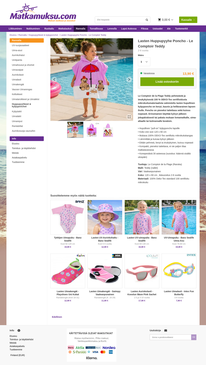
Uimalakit (16, 116)
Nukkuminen (33, 28)
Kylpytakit (17, 111)
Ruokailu (49, 28)
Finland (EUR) (17, 355)
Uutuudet (158, 28)
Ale (169, 28)
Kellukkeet (17, 94)
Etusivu (13, 35)
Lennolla (112, 28)
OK (193, 337)
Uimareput (17, 121)
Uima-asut (17, 50)
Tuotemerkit (181, 28)
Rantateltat (17, 126)
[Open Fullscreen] (129, 117)
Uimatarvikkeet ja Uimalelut (25, 99)
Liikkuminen (15, 28)
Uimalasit (16, 79)
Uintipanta (17, 60)
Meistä (15, 153)
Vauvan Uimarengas (22, 89)
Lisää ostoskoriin (167, 81)
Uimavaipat (17, 69)
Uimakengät (18, 84)
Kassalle (187, 19)
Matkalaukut (64, 28)
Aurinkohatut (18, 55)
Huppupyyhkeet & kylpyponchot (44, 35)
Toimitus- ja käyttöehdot (24, 148)
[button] (75, 130)
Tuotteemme (18, 162)
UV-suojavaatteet (20, 45)
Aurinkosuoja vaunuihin (23, 131)
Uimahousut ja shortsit (23, 65)
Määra (141, 55)
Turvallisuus (96, 28)
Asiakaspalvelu (19, 157)
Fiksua (144, 28)
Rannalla (80, 28)
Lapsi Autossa (128, 28)
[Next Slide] (129, 79)
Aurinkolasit (17, 74)
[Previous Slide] (54, 79)
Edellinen (57, 317)
